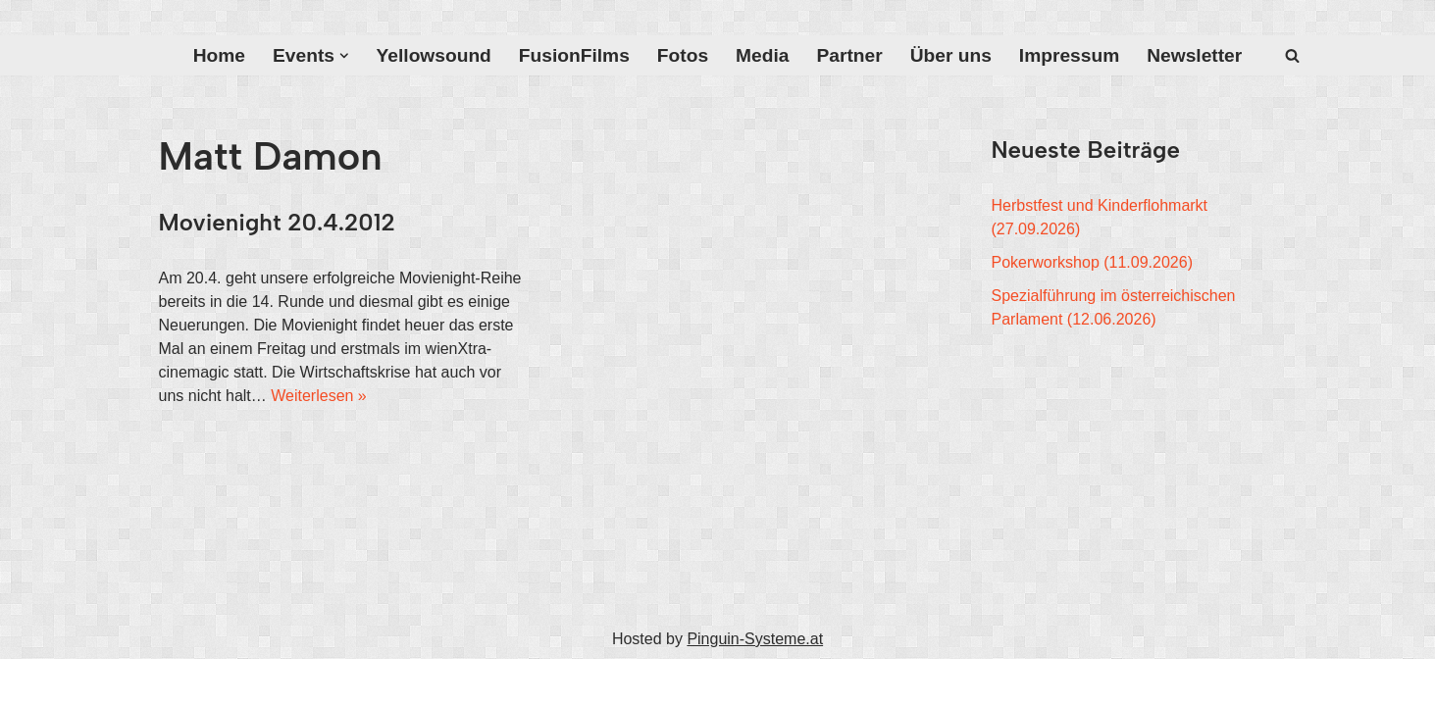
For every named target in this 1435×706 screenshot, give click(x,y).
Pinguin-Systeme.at (755, 638)
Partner (849, 55)
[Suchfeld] (1292, 55)
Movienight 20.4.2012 (277, 222)
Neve (177, 682)
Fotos (682, 55)
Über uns (951, 55)
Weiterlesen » (319, 395)
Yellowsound (434, 55)
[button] (344, 56)
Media (762, 55)
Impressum (1069, 55)
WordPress (356, 682)
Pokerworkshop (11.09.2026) (1092, 262)
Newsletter (1194, 55)
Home (219, 55)
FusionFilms (574, 55)
